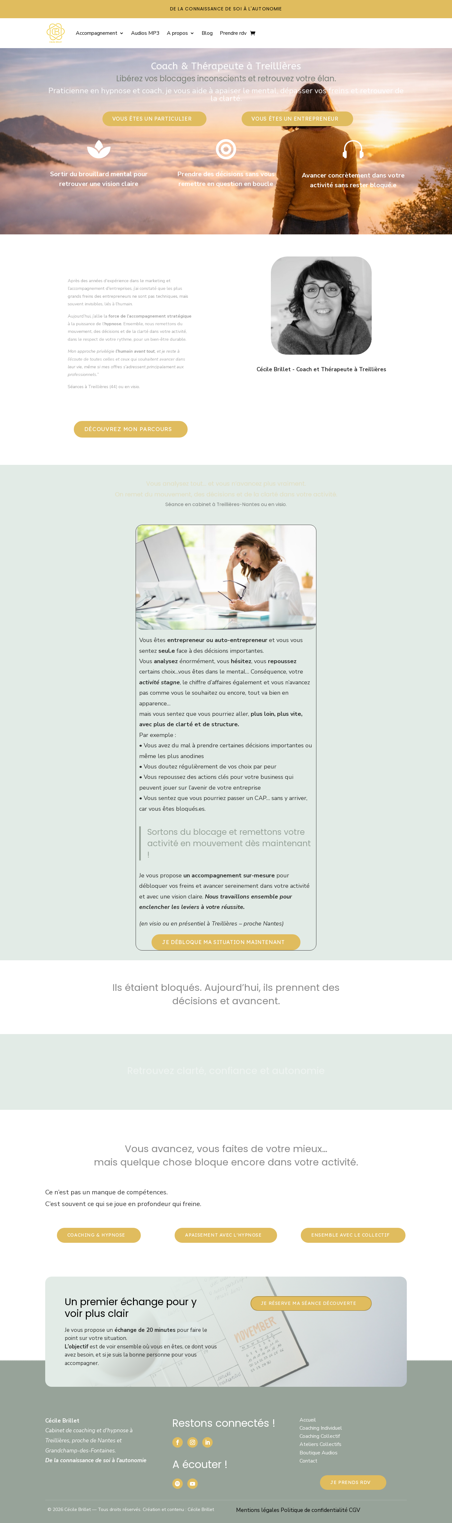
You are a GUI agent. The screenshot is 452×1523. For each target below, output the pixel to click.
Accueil (307, 1420)
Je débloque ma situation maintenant (223, 942)
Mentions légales (258, 1510)
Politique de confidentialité (315, 1510)
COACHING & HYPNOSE (96, 1235)
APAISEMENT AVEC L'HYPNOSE (223, 1235)
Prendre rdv (233, 33)
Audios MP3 (145, 33)
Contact (308, 1460)
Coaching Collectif (319, 1436)
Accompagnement (96, 33)
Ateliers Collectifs (320, 1444)
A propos (177, 33)
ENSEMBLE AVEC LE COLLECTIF (350, 1235)
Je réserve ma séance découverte (308, 1303)
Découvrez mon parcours (128, 429)
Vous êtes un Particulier (152, 118)
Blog (207, 33)
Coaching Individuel (320, 1428)
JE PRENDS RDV (350, 1482)
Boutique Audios (318, 1452)
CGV (354, 1510)
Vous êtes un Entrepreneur (294, 118)
